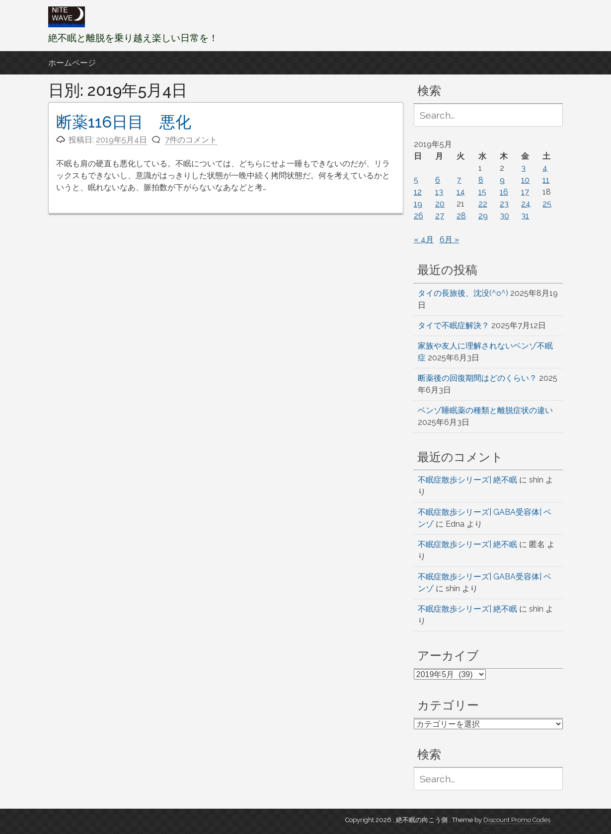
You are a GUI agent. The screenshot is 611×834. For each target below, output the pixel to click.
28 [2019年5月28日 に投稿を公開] (461, 215)
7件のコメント (191, 139)
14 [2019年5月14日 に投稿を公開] (461, 192)
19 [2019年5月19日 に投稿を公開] (418, 203)
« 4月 (424, 239)
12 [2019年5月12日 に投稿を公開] (418, 192)
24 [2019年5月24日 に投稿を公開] (526, 203)
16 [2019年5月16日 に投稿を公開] (504, 192)
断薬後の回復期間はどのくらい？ (477, 378)
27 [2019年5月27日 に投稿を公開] (439, 215)
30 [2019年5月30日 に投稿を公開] (504, 215)
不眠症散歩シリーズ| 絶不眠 (467, 480)
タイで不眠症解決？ (453, 325)
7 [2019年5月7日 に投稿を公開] (459, 180)
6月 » (449, 239)
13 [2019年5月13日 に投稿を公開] (439, 192)
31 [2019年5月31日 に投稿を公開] (525, 215)
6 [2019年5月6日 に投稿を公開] (437, 180)
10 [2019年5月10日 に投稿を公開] (525, 180)
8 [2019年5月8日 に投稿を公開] (480, 180)
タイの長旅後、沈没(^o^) (463, 293)
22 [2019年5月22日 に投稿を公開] (482, 203)
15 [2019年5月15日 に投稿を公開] (482, 192)
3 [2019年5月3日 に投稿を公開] (523, 168)
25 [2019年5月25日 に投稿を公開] (546, 203)
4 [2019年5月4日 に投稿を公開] (544, 168)
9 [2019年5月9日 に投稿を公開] (502, 180)
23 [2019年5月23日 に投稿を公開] (504, 203)
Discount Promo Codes (516, 820)
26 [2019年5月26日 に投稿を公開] (418, 215)
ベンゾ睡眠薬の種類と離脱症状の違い (485, 410)
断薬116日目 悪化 (123, 122)
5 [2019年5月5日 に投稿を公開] (416, 180)
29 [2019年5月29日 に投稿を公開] (483, 215)
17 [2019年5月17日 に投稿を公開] (525, 192)
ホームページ (72, 63)
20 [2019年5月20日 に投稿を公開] (440, 203)
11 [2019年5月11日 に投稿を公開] (545, 180)
